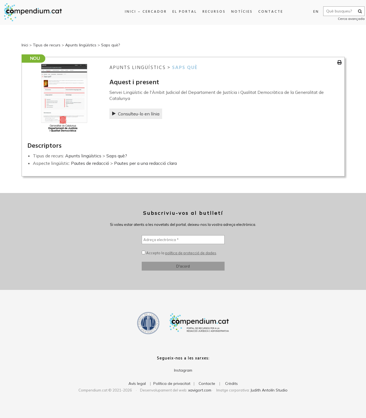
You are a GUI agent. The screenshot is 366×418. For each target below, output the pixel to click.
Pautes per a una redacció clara (145, 163)
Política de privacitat (171, 383)
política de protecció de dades (190, 253)
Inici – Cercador (144, 12)
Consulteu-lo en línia (135, 114)
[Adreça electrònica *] (183, 239)
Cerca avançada (348, 19)
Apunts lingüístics (80, 45)
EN (313, 12)
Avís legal (137, 383)
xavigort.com (199, 390)
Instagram (183, 370)
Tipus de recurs (46, 45)
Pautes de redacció (90, 163)
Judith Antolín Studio (269, 390)
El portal (182, 12)
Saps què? (110, 45)
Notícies (240, 12)
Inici (25, 45)
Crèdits (231, 383)
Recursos (212, 12)
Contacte (268, 12)
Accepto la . (179, 253)
